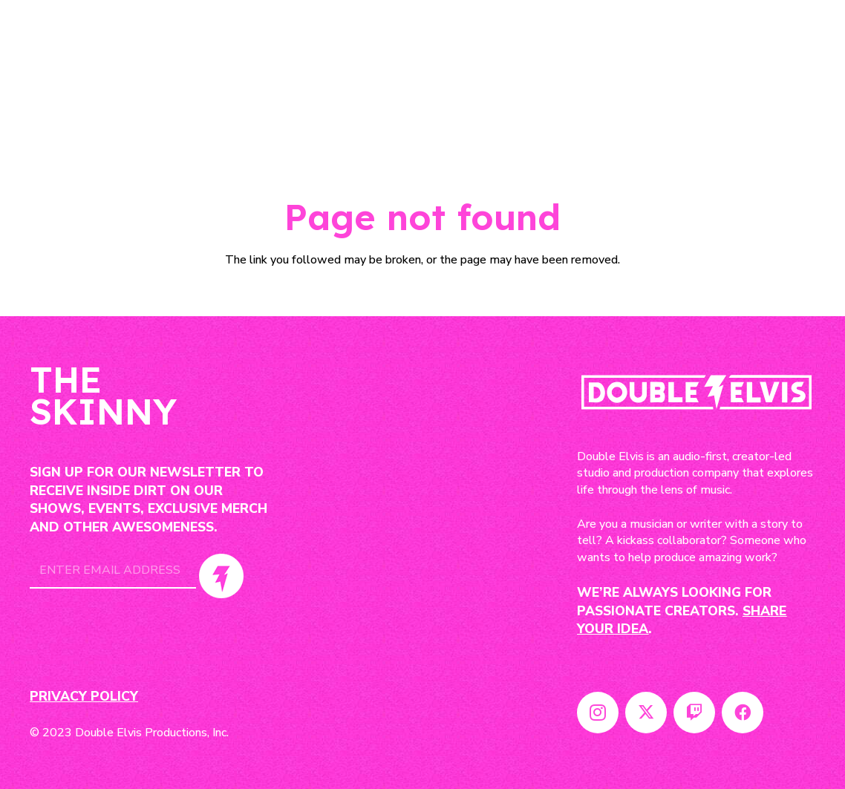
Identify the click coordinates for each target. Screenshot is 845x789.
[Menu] (802, 74)
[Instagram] (598, 712)
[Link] (95, 74)
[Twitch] (694, 712)
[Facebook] (742, 712)
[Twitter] (646, 712)
